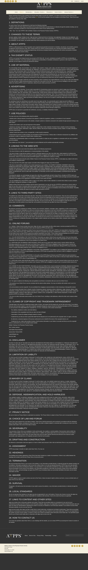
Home (16, 14)
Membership (28, 14)
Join (72, 1)
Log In (82, 1)
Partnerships (48, 552)
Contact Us (77, 1)
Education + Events (39, 14)
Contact (55, 552)
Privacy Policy (40, 552)
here (36, 33)
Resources (49, 14)
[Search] (74, 552)
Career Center (58, 14)
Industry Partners (68, 14)
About (21, 14)
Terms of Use (32, 552)
